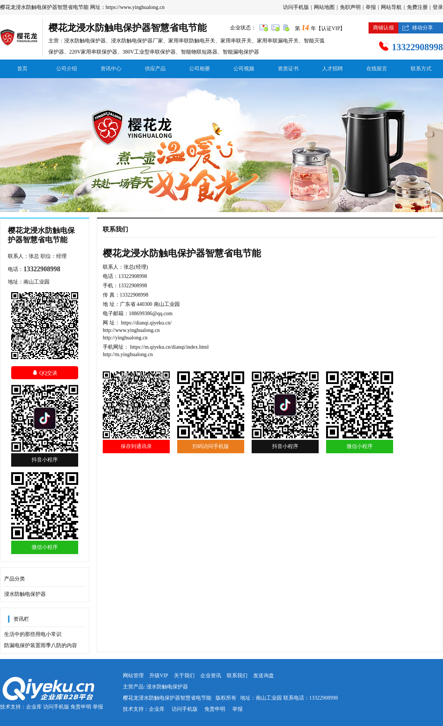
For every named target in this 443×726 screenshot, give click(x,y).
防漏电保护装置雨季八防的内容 (40, 645)
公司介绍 (66, 68)
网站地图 (324, 7)
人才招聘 (332, 68)
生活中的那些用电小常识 (32, 634)
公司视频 (243, 68)
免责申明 (80, 707)
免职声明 (350, 7)
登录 (438, 7)
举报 (371, 7)
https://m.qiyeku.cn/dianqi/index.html (169, 347)
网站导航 (391, 7)
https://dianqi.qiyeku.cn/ (146, 323)
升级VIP (158, 675)
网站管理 (133, 675)
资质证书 (288, 68)
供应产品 (155, 68)
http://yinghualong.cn (125, 337)
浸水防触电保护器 (25, 594)
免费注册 (417, 7)
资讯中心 (111, 68)
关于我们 (184, 675)
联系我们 (237, 675)
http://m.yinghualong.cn (128, 354)
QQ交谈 (44, 373)
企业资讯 (210, 675)
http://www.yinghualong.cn (131, 330)
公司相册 (199, 68)
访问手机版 (296, 7)
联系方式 (421, 68)
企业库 (34, 707)
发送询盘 (263, 675)
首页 (22, 68)
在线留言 (376, 68)
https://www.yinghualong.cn (135, 7)
